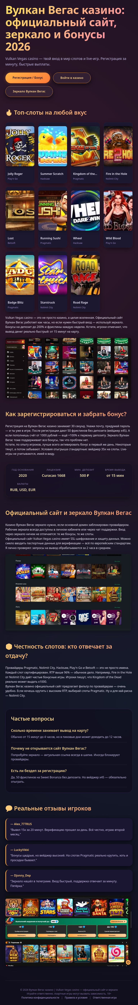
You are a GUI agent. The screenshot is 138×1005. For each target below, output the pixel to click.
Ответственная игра (105, 997)
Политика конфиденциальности (40, 997)
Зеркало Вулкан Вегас (29, 91)
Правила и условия (76, 997)
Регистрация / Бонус (28, 78)
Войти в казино (71, 78)
